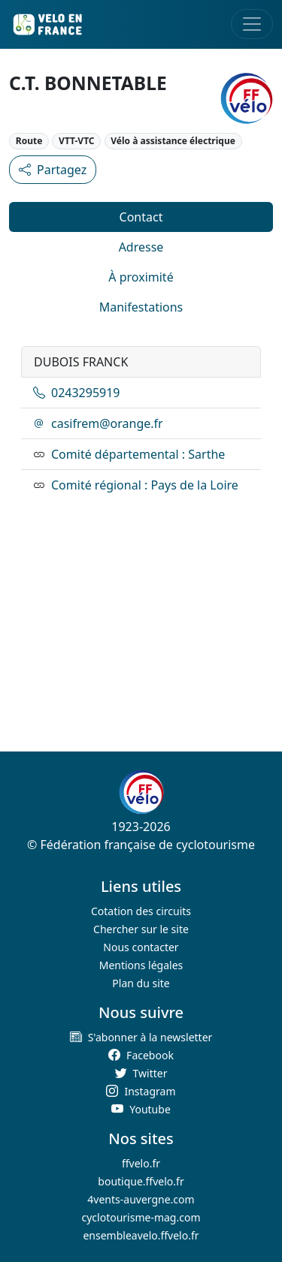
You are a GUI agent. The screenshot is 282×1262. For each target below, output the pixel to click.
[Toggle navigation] (252, 24)
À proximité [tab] (140, 277)
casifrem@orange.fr (98, 423)
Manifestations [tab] (141, 307)
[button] (141, 1037)
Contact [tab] (141, 217)
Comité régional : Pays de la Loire (144, 485)
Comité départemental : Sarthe (138, 454)
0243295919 (76, 392)
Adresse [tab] (141, 247)
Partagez (52, 169)
